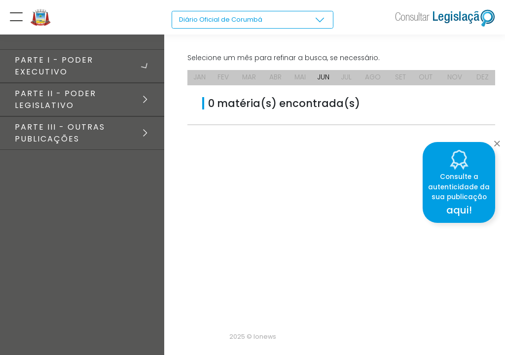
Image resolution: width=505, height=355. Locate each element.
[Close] (497, 141)
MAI (301, 79)
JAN (200, 79)
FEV (223, 79)
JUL (348, 79)
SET (402, 79)
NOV (455, 79)
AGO (375, 79)
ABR (276, 79)
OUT (427, 79)
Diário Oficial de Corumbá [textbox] (223, 20)
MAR (249, 79)
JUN (325, 79)
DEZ (483, 79)
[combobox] (252, 20)
